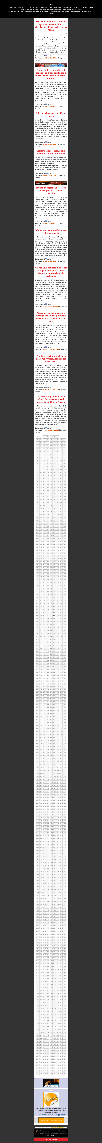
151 (41, 487)
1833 (37, 1044)
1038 (58, 779)
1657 (51, 984)
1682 (44, 993)
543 (58, 615)
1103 (64, 800)
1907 (44, 1068)
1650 (58, 981)
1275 (37, 859)
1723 (61, 1005)
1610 (44, 970)
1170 (47, 824)
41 (64, 449)
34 (41, 449)
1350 (47, 883)
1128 (58, 809)
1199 (54, 833)
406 (51, 571)
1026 (47, 776)
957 (58, 752)
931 (61, 743)
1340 (44, 880)
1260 (47, 853)
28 (51, 446)
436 (61, 580)
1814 (64, 1035)
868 (61, 722)
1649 (54, 981)
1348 (41, 883)
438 (37, 583)
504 (48, 603)
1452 (58, 916)
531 (48, 612)
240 (37, 517)
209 (54, 505)
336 (58, 547)
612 (48, 639)
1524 (58, 940)
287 (44, 532)
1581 (37, 961)
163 (51, 490)
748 (51, 684)
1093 (61, 797)
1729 (51, 1008)
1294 (41, 865)
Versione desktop (51, 1140)
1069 (41, 791)
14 (64, 440)
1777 (61, 1023)
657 (48, 654)
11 (54, 440)
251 (44, 520)
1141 (41, 815)
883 (51, 728)
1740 (58, 1011)
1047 (58, 782)
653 (65, 651)
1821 (58, 1038)
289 (51, 532)
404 (44, 571)
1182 (58, 827)
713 (54, 672)
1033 (41, 779)
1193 (64, 830)
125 (44, 478)
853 (41, 719)
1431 (47, 910)
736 (41, 681)
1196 (44, 833)
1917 (47, 1071)
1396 (51, 898)
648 (48, 651)
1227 (58, 842)
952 (41, 752)
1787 (64, 1026)
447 (37, 586)
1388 (54, 895)
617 (65, 639)
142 (41, 484)
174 (58, 493)
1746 (47, 1014)
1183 (61, 827)
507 (58, 603)
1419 (37, 907)
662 (65, 654)
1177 (41, 827)
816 (37, 708)
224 (44, 511)
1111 (61, 803)
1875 (58, 1056)
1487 (54, 928)
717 (37, 675)
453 (58, 586)
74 (54, 461)
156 (58, 487)
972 (48, 758)
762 (37, 690)
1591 (41, 964)
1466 (44, 922)
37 (51, 449)
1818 (47, 1038)
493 (41, 600)
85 (61, 463)
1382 (64, 892)
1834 (41, 1044)
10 (51, 440)
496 (51, 600)
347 (65, 550)
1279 (51, 859)
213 (37, 508)
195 (37, 502)
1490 (64, 928)
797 (65, 699)
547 (41, 618)
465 (37, 591)
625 (61, 642)
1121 (64, 806)
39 (58, 449)
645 (37, 651)
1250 (44, 850)
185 (65, 496)
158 (65, 487)
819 (48, 708)
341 (44, 550)
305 (44, 538)
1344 (58, 880)
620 (44, 642)
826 (41, 711)
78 (37, 463)
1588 (61, 961)
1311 (37, 871)
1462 (61, 919)
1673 (44, 990)
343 (51, 550)
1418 (64, 904)
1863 (47, 1053)
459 (48, 589)
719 (44, 675)
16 (41, 443)
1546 (41, 949)
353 (54, 553)
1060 (41, 788)
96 (37, 469)
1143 (47, 815)
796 (61, 699)
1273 (61, 856)
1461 (58, 919)
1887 (37, 1062)
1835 (44, 1044)
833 (65, 711)
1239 (37, 847)
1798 (41, 1032)
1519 (41, 940)
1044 (47, 782)
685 (51, 663)
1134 (47, 812)
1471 (61, 922)
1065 (58, 788)
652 (61, 651)
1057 (61, 785)
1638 (47, 978)
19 (51, 443)
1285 (41, 862)
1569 (58, 955)
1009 (51, 770)
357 (37, 556)
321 (37, 544)
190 (51, 499)
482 (65, 594)
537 (37, 615)
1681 (41, 993)
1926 (47, 1074)
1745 (44, 1014)
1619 (44, 973)
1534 (61, 943)
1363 (61, 886)
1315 (51, 871)
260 (44, 523)
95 (64, 466)
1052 (44, 785)
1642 (61, 978)
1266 (37, 856)
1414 (51, 904)
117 (48, 475)
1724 (64, 1005)
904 (61, 734)
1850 (64, 1047)
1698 (37, 999)
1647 (47, 981)
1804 (61, 1032)
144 (48, 484)
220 (61, 508)
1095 (37, 800)
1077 (37, 794)
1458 (47, 919)
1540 (51, 946)
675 (48, 660)
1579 (61, 958)
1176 (37, 827)
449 (44, 586)
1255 (61, 850)
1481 (64, 925)
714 (58, 672)
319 (61, 541)
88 (41, 466)
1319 (64, 871)
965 (54, 755)
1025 (44, 776)
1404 (47, 901)
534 (58, 612)
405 (48, 571)
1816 (41, 1038)
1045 (51, 782)
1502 (44, 934)
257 (65, 520)
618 (37, 642)
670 (61, 657)
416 (54, 574)
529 (41, 612)
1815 (37, 1038)
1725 (37, 1008)
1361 (54, 886)
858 (58, 719)
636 (37, 648)
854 (44, 719)
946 (51, 749)
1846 (51, 1047)
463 (61, 589)
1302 (37, 868)
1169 (44, 824)
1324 (51, 874)
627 (37, 645)
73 (51, 461)
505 (51, 603)
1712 (54, 1002)
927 (48, 743)
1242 (47, 847)
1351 (51, 883)
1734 (37, 1011)
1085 (64, 794)
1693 (51, 996)
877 (61, 725)
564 (37, 624)
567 (48, 624)
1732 (61, 1008)
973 (51, 758)
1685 (54, 993)
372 (58, 559)
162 (48, 490)
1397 (54, 898)
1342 (51, 880)
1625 (64, 973)
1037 (54, 779)
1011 (58, 770)
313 (41, 541)
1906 (41, 1068)
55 (51, 455)
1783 (51, 1026)
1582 (41, 961)
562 (61, 621)
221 (65, 508)
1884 (58, 1059)
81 (47, 463)
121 (61, 475)
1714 (61, 1002)
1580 (64, 958)
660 (58, 654)
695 (54, 666)
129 (58, 478)
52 (41, 455)
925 (41, 743)
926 (44, 743)
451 (51, 586)
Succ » (63, 437)
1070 (44, 791)
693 (48, 666)
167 (65, 490)
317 (54, 541)
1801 (51, 1032)
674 (44, 660)
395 (44, 568)
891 (48, 731)
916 (41, 740)
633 (58, 645)
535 (61, 612)
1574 (44, 958)
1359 (47, 886)
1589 (64, 961)
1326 (58, 874)
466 (41, 591)
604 (51, 636)
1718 (44, 1005)
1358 (44, 886)
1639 (51, 978)
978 (37, 761)
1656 (47, 984)
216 (48, 508)
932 (65, 743)
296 (44, 535)
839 (54, 714)
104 (65, 469)
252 (48, 520)
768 (58, 690)
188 (44, 499)
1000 (51, 767)
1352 (54, 883)
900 (48, 734)
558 (48, 621)
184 (61, 496)
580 (61, 627)
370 (51, 559)
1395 (47, 898)
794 (54, 699)
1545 (37, 949)
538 (41, 615)
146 (54, 484)
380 (54, 562)
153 (48, 487)
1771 (41, 1023)
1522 (51, 940)
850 (61, 717)
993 (58, 764)
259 (41, 523)
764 (44, 690)
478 (51, 594)
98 (44, 469)
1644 (37, 981)
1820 (54, 1038)
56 (54, 455)
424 (51, 577)
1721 (54, 1005)
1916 (44, 1071)
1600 (41, 967)
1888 (41, 1062)
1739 (54, 1011)
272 (54, 526)
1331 (44, 877)
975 (58, 758)
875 (54, 725)
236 (54, 514)
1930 (61, 1074)
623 (54, 642)
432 (48, 580)
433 (51, 580)
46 (51, 452)
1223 (44, 842)
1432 (51, 910)
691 (41, 666)
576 (48, 627)
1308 (58, 868)
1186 (41, 830)
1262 (54, 853)
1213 (41, 839)
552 (58, 618)
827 (44, 711)
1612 (51, 970)
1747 (51, 1014)
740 (54, 681)
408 (58, 571)
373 (61, 559)
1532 (54, 943)
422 (44, 577)
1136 (54, 812)
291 (58, 532)
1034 (44, 779)
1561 (61, 952)
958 (61, 752)
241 (41, 517)
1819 (51, 1038)
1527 (37, 943)
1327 (61, 874)
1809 (47, 1035)
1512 (47, 937)
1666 (51, 987)
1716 (37, 1005)
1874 (54, 1056)
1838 (54, 1044)
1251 (47, 850)
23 (64, 443)
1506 (58, 934)
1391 (64, 895)
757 (51, 687)
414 (48, 574)
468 (48, 591)
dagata (49, 56)
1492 (41, 931)
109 (51, 472)
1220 (64, 839)
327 (58, 544)
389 (54, 565)
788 (65, 696)
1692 (47, 996)
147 (58, 484)
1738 (51, 1011)
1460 (54, 919)
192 (58, 499)
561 (58, 621)
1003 (61, 767)
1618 (41, 973)
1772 (44, 1023)
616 (61, 639)
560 (54, 621)
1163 (54, 821)
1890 (47, 1062)
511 (41, 606)
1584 (47, 961)
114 (37, 475)
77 (64, 461)
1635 (37, 978)
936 (48, 746)
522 (48, 609)
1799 (44, 1032)
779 (65, 693)
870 (37, 725)
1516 (61, 937)
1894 (61, 1062)
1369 (51, 889)
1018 (51, 773)
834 (37, 714)
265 (61, 523)
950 (65, 749)
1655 (44, 984)
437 (65, 580)
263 (54, 523)
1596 (58, 964)
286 (41, 532)
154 (51, 487)
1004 (64, 767)
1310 (64, 868)
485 (44, 597)
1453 (61, 916)
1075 (61, 791)
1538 (44, 946)
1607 (64, 967)
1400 (64, 898)
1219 (61, 839)
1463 (64, 919)
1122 (37, 809)
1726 (41, 1008)
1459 (51, 919)
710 (44, 672)
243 (48, 517)
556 (41, 621)
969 (37, 758)
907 (41, 737)
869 (65, 722)
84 (58, 463)
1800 (47, 1032)
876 (58, 725)
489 (58, 597)
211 (61, 505)
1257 (37, 853)
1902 (58, 1065)
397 (51, 568)
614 (54, 639)
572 (65, 624)
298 (51, 535)
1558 (51, 952)
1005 (37, 770)
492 (37, 600)
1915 (41, 1071)
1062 (47, 788)
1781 (44, 1026)
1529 (44, 943)
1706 (64, 999)
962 (44, 755)
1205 (44, 836)
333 (48, 547)
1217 (54, 839)
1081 (51, 794)
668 (54, 657)
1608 (37, 970)
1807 (41, 1035)
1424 (54, 907)
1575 (47, 958)
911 (54, 737)
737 (44, 681)
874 (51, 725)
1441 (51, 913)
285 (37, 532)
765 (48, 690)
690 (37, 666)
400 (61, 568)
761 (65, 687)
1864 (51, 1053)
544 (61, 615)
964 (51, 755)
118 (51, 475)
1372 (61, 889)
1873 (51, 1056)
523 (51, 609)
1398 (58, 898)
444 (58, 583)
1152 (47, 818)
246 (58, 517)
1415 (54, 904)
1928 (54, 1074)
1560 (58, 952)
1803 (58, 1032)
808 (41, 705)
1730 (54, 1008)
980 (44, 761)
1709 (44, 1002)
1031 (64, 776)
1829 (54, 1041)
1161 (47, 821)
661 (61, 654)
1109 (54, 803)
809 (44, 705)
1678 (61, 990)
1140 (37, 815)
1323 (47, 874)
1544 (64, 946)
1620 (47, 973)
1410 (37, 904)
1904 (64, 1065)
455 (65, 586)
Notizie (37, 60)
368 (44, 559)
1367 (44, 889)
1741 (61, 1011)
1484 (44, 928)
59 (64, 455)
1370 (54, 889)
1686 (58, 993)
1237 (61, 845)
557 (44, 621)
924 (37, 743)
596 (54, 633)
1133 (44, 812)
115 (41, 475)
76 (61, 461)
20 (54, 443)
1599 (37, 967)
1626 (37, 975)
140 (65, 481)
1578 (58, 958)
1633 (61, 975)
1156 (61, 818)
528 (37, 612)
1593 (47, 964)
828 (48, 711)
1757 (54, 1017)
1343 (54, 880)
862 (41, 722)
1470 (58, 922)
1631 (54, 975)
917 (44, 740)
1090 (51, 797)
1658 (54, 984)
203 (65, 502)
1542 (58, 946)
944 (44, 749)
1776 (58, 1023)
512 (44, 606)
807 (37, 705)
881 (44, 728)
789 (37, 699)
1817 (44, 1038)
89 (44, 466)
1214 (44, 839)
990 (48, 764)
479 (54, 594)
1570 (61, 955)
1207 (51, 836)
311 (65, 538)
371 (54, 559)
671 (65, 657)
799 (41, 702)
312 (37, 541)
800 (44, 702)
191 (54, 499)
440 (44, 583)
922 (61, 740)
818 (44, 708)
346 (61, 550)
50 (64, 452)
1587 (58, 961)
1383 (37, 895)
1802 (54, 1032)
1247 (64, 847)
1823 (64, 1038)
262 (51, 523)
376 (41, 562)
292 (61, 532)
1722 (58, 1005)
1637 (44, 978)
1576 (51, 958)
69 (37, 461)
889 (41, 731)
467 (44, 591)
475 (41, 594)
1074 (58, 791)
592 (41, 633)
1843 (41, 1047)
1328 (64, 874)
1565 (44, 955)
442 (51, 583)
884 (54, 728)
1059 (37, 788)
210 (58, 505)
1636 (41, 978)
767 (54, 690)
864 (48, 722)
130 (61, 478)
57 (58, 455)
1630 (51, 975)
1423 (51, 907)
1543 (61, 946)
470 (54, 591)
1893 (58, 1062)
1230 (37, 845)
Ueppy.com (54, 1135)
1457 (44, 919)
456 (37, 589)
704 (54, 669)
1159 (41, 821)
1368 (47, 889)
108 (48, 472)
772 (41, 693)
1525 (61, 940)
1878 (37, 1059)
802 (51, 702)
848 (54, 717)
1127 (54, 809)
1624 (61, 973)
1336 (61, 877)
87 (37, 466)
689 (65, 663)
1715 (64, 1002)
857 (54, 719)
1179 (47, 827)
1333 (51, 877)
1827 (47, 1041)
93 (58, 466)
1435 (61, 910)
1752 (37, 1017)
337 (61, 547)
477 (48, 594)
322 (41, 544)
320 (65, 541)
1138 (61, 812)
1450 (51, 916)
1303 (41, 868)
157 (61, 487)
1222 (41, 842)
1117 (51, 806)
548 (44, 618)
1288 (51, 862)
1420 (41, 907)
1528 (41, 943)
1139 (64, 812)
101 (54, 469)
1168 (41, 824)
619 (41, 642)
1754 (44, 1017)
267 (37, 526)
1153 (51, 818)
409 (61, 571)
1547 (44, 949)
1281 (58, 859)
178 (41, 496)
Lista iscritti (46, 1131)
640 (51, 648)
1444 (61, 913)
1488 (58, 928)
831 (58, 711)
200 (54, 502)
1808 (44, 1035)
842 (65, 714)
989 (44, 764)
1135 (51, 812)
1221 (37, 842)
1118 (54, 806)
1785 (58, 1026)
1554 (37, 952)
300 (58, 535)
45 (47, 452)
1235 (54, 845)
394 (41, 568)
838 (51, 714)
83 (54, 463)
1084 (61, 794)
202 (61, 502)
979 (41, 761)
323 (44, 544)
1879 (41, 1059)
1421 (44, 907)
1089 (47, 797)
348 (37, 553)
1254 (58, 850)
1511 (44, 937)
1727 (44, 1008)
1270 (51, 856)
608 (65, 636)
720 (48, 675)
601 (41, 636)
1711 (51, 1002)
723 (58, 675)
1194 (37, 833)
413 (44, 574)
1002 (58, 767)
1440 (47, 913)
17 (44, 443)
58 (61, 455)
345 (58, 550)
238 (61, 514)
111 (58, 472)
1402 (41, 901)
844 (41, 717)
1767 (58, 1020)
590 (65, 630)
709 (41, 672)
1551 (58, 949)
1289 (54, 862)
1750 (61, 1014)
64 (51, 458)
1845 (47, 1047)
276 (37, 529)
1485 (47, 928)
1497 (58, 931)
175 (61, 493)
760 (61, 687)
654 (37, 654)
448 (41, 586)
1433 (54, 910)
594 (48, 633)
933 (37, 746)
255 (58, 520)
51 (37, 455)
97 (41, 469)
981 (48, 761)
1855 (51, 1050)
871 (41, 725)
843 (37, 717)
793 (51, 699)
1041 (37, 782)
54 (47, 455)
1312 (41, 871)
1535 (64, 943)
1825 (41, 1041)
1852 (41, 1050)
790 (41, 699)
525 (58, 609)
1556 (44, 952)
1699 (41, 999)
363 (58, 556)
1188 (47, 830)
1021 (61, 773)
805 (61, 702)
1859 (64, 1050)
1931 (64, 1074)
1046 (54, 782)
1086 (37, 797)
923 (65, 740)
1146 (58, 815)
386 (44, 565)
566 (44, 624)
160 (41, 490)
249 (37, 520)
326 (54, 544)
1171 (51, 824)
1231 (41, 845)
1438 (41, 913)
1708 (41, 1002)
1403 (44, 901)
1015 (41, 773)
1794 (58, 1029)
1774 (51, 1023)
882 (48, 728)
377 (44, 562)
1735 (41, 1011)
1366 (41, 889)
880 (41, 728)
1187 (44, 830)
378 (48, 562)
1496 (54, 931)
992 (54, 764)
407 (54, 571)
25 (41, 446)
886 (61, 728)
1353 (58, 883)
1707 (37, 1002)
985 (61, 761)
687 (58, 663)
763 (41, 690)
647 (44, 651)
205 (41, 505)
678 (58, 660)
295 (41, 535)
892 (51, 731)
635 (65, 645)
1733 (64, 1008)
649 (51, 651)
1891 (51, 1062)
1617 (37, 973)
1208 (54, 836)
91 (51, 466)
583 (41, 630)
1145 (54, 815)
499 (61, 600)
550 (51, 618)
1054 (51, 785)
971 (44, 758)
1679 (64, 990)
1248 (37, 850)
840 (58, 714)
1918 (51, 1071)
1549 (51, 949)
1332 (47, 877)
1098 (47, 800)
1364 (64, 886)
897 (37, 734)
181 (51, 496)
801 (48, 702)
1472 (64, 922)
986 (65, 761)
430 (41, 580)
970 (41, 758)
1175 (64, 824)
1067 (64, 788)
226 (51, 511)
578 (54, 627)
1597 (61, 964)
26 (44, 446)
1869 (37, 1056)
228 (58, 511)
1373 (64, 889)
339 (37, 550)
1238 (64, 845)
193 (61, 499)
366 (37, 559)
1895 (64, 1062)
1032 (37, 779)
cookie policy (77, 9)
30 (58, 446)
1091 (54, 797)
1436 (64, 910)
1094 (64, 797)
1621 (51, 973)
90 (47, 466)
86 (64, 463)
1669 (61, 987)
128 (54, 478)
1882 (51, 1059)
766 (51, 690)
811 (51, 705)
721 (51, 675)
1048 (61, 782)
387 (48, 565)
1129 (61, 809)
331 (41, 547)
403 (41, 571)
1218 (58, 839)
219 (58, 508)
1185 (37, 830)
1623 (58, 973)
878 (65, 725)
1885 (61, 1059)
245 (54, 517)
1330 (41, 877)
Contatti (47, 1133)
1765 (51, 1020)
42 (37, 452)
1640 (54, 978)
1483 (41, 928)
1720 (51, 1005)
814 (61, 705)
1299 (58, 865)
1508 (64, 934)
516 (58, 606)
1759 (61, 1017)
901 (51, 734)
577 (51, 627)
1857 (58, 1050)
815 (65, 705)
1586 (54, 961)
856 (51, 719)
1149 (37, 818)
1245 (58, 847)
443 (54, 583)
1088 (44, 797)
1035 (47, 779)
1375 (41, 892)
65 (54, 458)
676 (51, 660)
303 (37, 538)
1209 (58, 836)
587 (54, 630)
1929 (58, 1074)
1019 (54, 773)
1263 (58, 853)
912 (58, 737)
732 (58, 678)
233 (44, 514)
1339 (41, 880)
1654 (41, 984)
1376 (44, 892)
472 (61, 591)
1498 (61, 931)
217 (51, 508)
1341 (47, 880)
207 (48, 505)
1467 (47, 922)
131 (65, 478)
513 (48, 606)
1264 (61, 853)
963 (48, 755)
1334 (54, 877)
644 (65, 648)
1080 (47, 794)
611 (44, 639)
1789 (41, 1029)
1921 (61, 1071)
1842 (37, 1047)
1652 (64, 981)
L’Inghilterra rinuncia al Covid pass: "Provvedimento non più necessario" (51, 359)
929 (54, 743)
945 (48, 749)
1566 (47, 955)
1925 (44, 1074)
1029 (58, 776)
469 (51, 591)
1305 (47, 868)
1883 (54, 1059)
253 (51, 520)
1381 (61, 892)
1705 (61, 999)
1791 (47, 1029)
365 (65, 556)
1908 (47, 1068)
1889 (44, 1062)
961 (41, 755)
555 (37, 621)
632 (54, 645)
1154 (54, 818)
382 (61, 562)
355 (61, 553)
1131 (37, 812)
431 (44, 580)
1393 (41, 898)
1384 (41, 895)
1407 (58, 901)
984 (58, 761)
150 (37, 487)
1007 (44, 770)
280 (51, 529)
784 (51, 696)
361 (51, 556)
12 (58, 440)
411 (37, 574)
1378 (51, 892)
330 (37, 547)
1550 (54, 949)
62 (44, 458)
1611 (47, 970)
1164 (58, 821)
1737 (47, 1011)
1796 (64, 1029)
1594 (51, 964)
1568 (54, 955)
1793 (54, 1029)
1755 (47, 1017)
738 (48, 681)
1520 (44, 940)
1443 (58, 913)
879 (37, 728)
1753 (41, 1017)
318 (58, 541)
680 (65, 660)
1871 (44, 1056)
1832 (64, 1041)
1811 (54, 1035)
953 (44, 752)
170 (44, 493)
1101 (58, 800)
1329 (37, 877)
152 (44, 487)
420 (37, 577)
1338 (37, 880)
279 (48, 529)
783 (48, 696)
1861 (41, 1053)
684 (48, 663)
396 (48, 568)
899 (44, 734)
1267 (41, 856)
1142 (44, 815)
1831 (61, 1041)
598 (61, 633)
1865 (54, 1053)
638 (44, 648)
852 (37, 719)
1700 (44, 999)
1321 (41, 874)
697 (61, 666)
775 (51, 693)
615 (58, 639)
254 (54, 520)
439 (41, 583)
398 (54, 568)
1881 (47, 1059)
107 (44, 472)
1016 (44, 773)
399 (58, 568)
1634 (64, 975)
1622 (54, 973)
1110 (58, 803)
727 (41, 678)
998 (44, 767)
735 (37, 681)
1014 (37, 773)
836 (44, 714)
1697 (64, 996)
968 (65, 755)
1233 (47, 845)
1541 (54, 946)
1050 (37, 785)
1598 (64, 964)
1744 (41, 1014)
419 (65, 574)
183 (58, 496)
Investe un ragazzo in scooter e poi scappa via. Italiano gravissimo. (51, 190)
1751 (64, 1014)
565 (41, 624)
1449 (47, 916)
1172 (54, 824)
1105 (41, 803)
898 (41, 734)
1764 (47, 1020)
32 (64, 446)
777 (58, 693)
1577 (54, 958)
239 (65, 514)
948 (58, 749)
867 (58, 722)
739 (51, 681)
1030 (61, 776)
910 (51, 737)
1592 (44, 964)
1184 (64, 827)
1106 (44, 803)
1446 (37, 916)
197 (44, 502)
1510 (41, 937)
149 (65, 484)
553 (61, 618)
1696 (61, 996)
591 (37, 633)
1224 (47, 842)
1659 (58, 984)
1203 (37, 836)
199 (51, 502)
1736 (44, 1011)
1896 (37, 1065)
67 (61, 458)
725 (65, 675)
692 (44, 666)
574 (41, 627)
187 (41, 499)
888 (37, 731)
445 (61, 583)
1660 (61, 984)
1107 (47, 803)
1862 (44, 1053)
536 (65, 612)
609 (37, 639)
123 (37, 478)
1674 (47, 990)
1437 (37, 913)
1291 (61, 862)
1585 (51, 961)
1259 (44, 853)
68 (64, 458)
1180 (51, 827)
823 (61, 708)
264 (58, 523)
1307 (54, 868)
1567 (51, 955)
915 (37, 740)
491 (65, 597)
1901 (54, 1065)
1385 (44, 895)
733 (61, 678)
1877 (64, 1056)
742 (61, 681)
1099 (51, 800)
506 (54, 603)
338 (65, 547)
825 (37, 711)
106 (41, 472)
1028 (54, 776)
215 (44, 508)
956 (54, 752)
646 (41, 651)
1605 (58, 967)
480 (58, 594)
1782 (47, 1026)
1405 (51, 901)
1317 (58, 871)
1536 (37, 946)
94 (61, 466)
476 (44, 594)
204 (37, 505)
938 (54, 746)
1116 (47, 806)
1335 (58, 877)
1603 (51, 967)
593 (44, 633)
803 (54, 702)
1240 (41, 847)
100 (51, 469)
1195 (41, 833)
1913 (64, 1068)
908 (44, 737)
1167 (37, 824)
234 (48, 514)
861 (37, 722)
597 (58, 633)
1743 (37, 1014)
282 (58, 529)
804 (58, 702)
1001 (54, 767)
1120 (61, 806)
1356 (37, 886)
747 (48, 684)
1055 (54, 785)
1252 (51, 850)
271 (51, 526)
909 (48, 737)
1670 (64, 987)
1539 (47, 946)
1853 (44, 1050)
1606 (61, 967)
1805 (64, 1032)
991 (51, 764)
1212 (37, 839)
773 (44, 693)
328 (61, 544)
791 (44, 699)
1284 (37, 862)
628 (41, 645)
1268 (44, 856)
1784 (54, 1026)
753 (37, 687)
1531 (51, 943)
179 (44, 496)
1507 (61, 934)
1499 (64, 931)
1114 (41, 806)
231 (37, 514)
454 (61, 586)
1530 (47, 943)
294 (37, 535)
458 (44, 589)
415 (51, 574)
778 (61, 693)
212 (65, 505)
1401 (37, 901)
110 (54, 472)
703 (51, 669)
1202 (64, 833)
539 (44, 615)
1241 (44, 847)
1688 (64, 993)
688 (61, 663)
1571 (64, 955)
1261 (51, 853)
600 (37, 636)
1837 (51, 1044)
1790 (44, 1029)
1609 (41, 970)
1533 (58, 943)
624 (58, 642)
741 (58, 681)
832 (61, 711)
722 (54, 675)
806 (65, 702)
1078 (41, 794)
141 (37, 484)
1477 (51, 925)
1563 (37, 955)
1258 (41, 853)
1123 (41, 809)
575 (44, 627)
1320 (37, 874)
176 (65, 493)
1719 (47, 1005)
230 (65, 511)
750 (58, 684)
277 (41, 529)
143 (44, 484)
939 (58, 746)
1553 (64, 949)
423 (48, 577)
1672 (41, 990)
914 (65, 737)
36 (47, 449)
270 (48, 526)
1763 (44, 1020)
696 (58, 666)
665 (44, 657)
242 (44, 517)
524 (54, 609)
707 (65, 669)
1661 (64, 984)
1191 (58, 830)
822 (58, 708)
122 (65, 475)
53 (44, 455)
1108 (51, 803)
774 (48, 693)
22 (61, 443)
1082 (54, 794)
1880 (44, 1059)
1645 (41, 981)
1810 (51, 1035)
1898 (44, 1065)
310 (61, 538)
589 (61, 630)
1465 (41, 922)
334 (51, 547)
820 (51, 708)
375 (37, 562)
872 (44, 725)
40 (61, 449)
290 (54, 532)
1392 (37, 898)
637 (41, 648)
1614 (58, 970)
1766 (54, 1020)
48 (58, 452)
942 (37, 749)
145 (51, 484)
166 (61, 490)
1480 (61, 925)
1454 (64, 916)
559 (51, 621)
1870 (41, 1056)
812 (54, 705)
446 (65, 583)
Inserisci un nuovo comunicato (51, 1120)
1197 (47, 833)
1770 (37, 1023)
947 (54, 749)
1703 (54, 999)
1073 (54, 791)
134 (44, 481)
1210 (61, 836)
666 (48, 657)
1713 (58, 1002)
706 (61, 669)
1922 (64, 1071)
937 (51, 746)
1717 (41, 1005)
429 (37, 580)
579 (58, 627)
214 (41, 508)
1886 (64, 1059)
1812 (58, 1035)
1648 (51, 981)
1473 (37, 925)
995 (65, 764)
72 (47, 461)
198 (48, 502)
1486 (51, 928)
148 (61, 484)
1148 (64, 815)
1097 (44, 800)
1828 (51, 1041)
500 (65, 600)
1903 (61, 1065)
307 (51, 538)
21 (58, 443)
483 (37, 597)
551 (54, 618)
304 (41, 538)
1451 (54, 916)
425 (54, 577)
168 (37, 493)
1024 (41, 776)
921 (58, 740)
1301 (64, 865)
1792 (51, 1029)
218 (54, 508)
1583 (44, 961)
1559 (54, 952)
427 (61, 577)
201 (58, 502)
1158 (37, 821)
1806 (37, 1035)
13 (61, 440)
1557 (47, 952)
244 (51, 517)
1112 (64, 803)
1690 (41, 996)
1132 (41, 812)
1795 (61, 1029)
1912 (61, 1068)
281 (54, 529)
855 (48, 719)
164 (54, 490)
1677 (58, 990)
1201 (61, 833)
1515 (58, 937)
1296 (47, 865)
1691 (44, 996)
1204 (41, 836)
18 (47, 443)
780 (37, 696)
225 (48, 511)
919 (51, 740)
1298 (54, 865)
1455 (37, 919)
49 (61, 452)
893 (54, 731)
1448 (44, 916)
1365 (37, 889)
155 (54, 487)
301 (61, 535)
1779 (37, 1026)
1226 (54, 842)
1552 (61, 949)
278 (44, 529)
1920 (58, 1071)
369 (48, 559)
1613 (54, 970)
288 (48, 532)
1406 (54, 901)
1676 (54, 990)
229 (61, 511)
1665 (47, 987)
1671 (37, 990)
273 (58, 526)
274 (61, 526)
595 (51, 633)
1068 (37, 791)
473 (65, 591)
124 (41, 478)
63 (47, 458)
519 (37, 609)
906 (37, 737)
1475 (44, 925)
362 (54, 556)
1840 (61, 1044)
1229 (64, 842)
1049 (64, 782)
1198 (51, 833)
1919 (54, 1071)
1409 (64, 901)
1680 (37, 993)
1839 (58, 1044)
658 (51, 654)
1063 (51, 788)
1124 (44, 809)
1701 (47, 999)
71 (44, 461)
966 (58, 755)
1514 (54, 937)
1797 (37, 1032)
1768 (61, 1020)
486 (48, 597)
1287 (47, 862)
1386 (47, 895)
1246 (61, 847)
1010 (54, 770)
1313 (44, 871)
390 (58, 565)
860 (65, 719)
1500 (37, 934)
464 (65, 589)
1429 (41, 910)
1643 (64, 978)
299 (54, 535)
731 (54, 678)
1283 (64, 859)
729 (48, 678)
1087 (41, 797)
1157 (64, 818)
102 (58, 469)
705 (58, 669)
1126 (51, 809)
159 (37, 490)
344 (54, 550)
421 (41, 577)
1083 (58, 794)
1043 (44, 782)
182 (54, 496)
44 (44, 452)
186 (37, 499)
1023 (37, 776)
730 (51, 678)
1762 (41, 1020)
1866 (58, 1053)
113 (65, 472)
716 (65, 672)
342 (48, 550)
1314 (47, 871)
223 (41, 511)
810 (48, 705)
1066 (61, 788)
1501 (41, 934)
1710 (47, 1002)
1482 (37, 928)
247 (61, 517)
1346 (64, 880)
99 (47, 469)
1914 (37, 1071)
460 (51, 589)
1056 (58, 785)
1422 (47, 907)
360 (48, 556)
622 (51, 642)
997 (41, 767)
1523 (54, 940)
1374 (37, 892)
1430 (44, 910)
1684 (51, 993)
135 (48, 481)
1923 (37, 1074)
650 (54, 651)
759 (58, 687)
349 (41, 553)
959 (65, 752)
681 (37, 663)
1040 (64, 779)
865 (51, 722)
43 (41, 452)
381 (58, 562)
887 (65, 728)
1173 (58, 824)
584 (44, 630)
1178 (44, 827)
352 (51, 553)
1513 (51, 937)
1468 (51, 922)
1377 (47, 892)
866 (54, 722)
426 (58, 577)
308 (54, 538)
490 (61, 597)
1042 (41, 782)
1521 (47, 940)
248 (65, 517)
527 (65, 609)
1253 (54, 850)
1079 (44, 794)
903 (58, 734)
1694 (54, 996)
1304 (44, 868)
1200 (58, 833)
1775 (54, 1023)
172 (51, 493)
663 (37, 657)
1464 (37, 922)
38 (54, 449)
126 (48, 478)
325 (51, 544)
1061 (44, 788)
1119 (58, 806)
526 (61, 609)
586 (51, 630)
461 (54, 589)
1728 (47, 1008)
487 (51, 597)
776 (54, 693)
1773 (47, 1023)
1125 (47, 809)
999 (48, 767)
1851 (37, 1050)
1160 (44, 821)
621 (48, 642)
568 (51, 624)
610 (41, 639)
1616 (64, 970)
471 (58, 591)
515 (54, 606)
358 (41, 556)
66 (58, 458)
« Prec (38, 437)
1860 (37, 1053)
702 (48, 669)
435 (58, 580)
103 (61, 469)
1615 (61, 970)
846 (48, 717)
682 (41, 663)
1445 (64, 913)
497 (54, 600)
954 (48, 752)
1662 (37, 987)
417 (58, 574)
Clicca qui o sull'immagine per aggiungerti (51, 1115)
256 (61, 520)
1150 (41, 818)
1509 (37, 937)
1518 (37, 940)
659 (54, 654)
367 (41, 559)
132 (37, 481)
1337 (64, 877)
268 (41, 526)
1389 (58, 895)
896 (65, 731)
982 (51, 761)
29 (54, 446)
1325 (54, 874)
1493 (44, 931)
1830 (58, 1041)
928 (51, 743)
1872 (47, 1056)
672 (37, 660)
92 (54, 466)
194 (65, 499)
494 (44, 600)
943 (41, 749)
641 (54, 648)
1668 (58, 987)
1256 (64, 850)
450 (48, 586)
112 (61, 472)
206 (44, 505)
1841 (64, 1044)
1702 (51, 999)
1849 (61, 1047)
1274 (64, 856)
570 (58, 624)
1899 (47, 1065)
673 (41, 660)
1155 (58, 818)
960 (37, 755)
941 (65, 746)
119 (54, 475)
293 (65, 532)
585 (48, 630)
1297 (51, 865)
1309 (61, 868)
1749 (58, 1014)
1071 (47, 791)
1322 (44, 874)
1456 (41, 919)
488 (54, 597)
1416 (58, 904)
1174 (61, 824)
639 (48, 648)
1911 (58, 1068)
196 (41, 502)
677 (54, 660)
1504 (51, 934)
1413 (47, 904)
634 (61, 645)
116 (44, 475)
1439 (44, 913)
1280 (54, 859)
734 (65, 678)
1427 (64, 907)
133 (41, 481)
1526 (64, 940)
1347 (37, 883)
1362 (58, 886)
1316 (54, 871)
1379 (54, 892)
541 (51, 615)
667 (51, 657)
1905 (37, 1068)
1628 (44, 975)
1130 (64, 809)
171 (48, 493)
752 (65, 684)
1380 (58, 892)
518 (65, 606)
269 (44, 526)
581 (65, 627)
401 (65, 568)
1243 (51, 847)
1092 (58, 797)
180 (48, 496)
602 (44, 636)
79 (41, 463)
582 (37, 630)
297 (48, 535)
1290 (58, 862)
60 (37, 458)
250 (41, 520)
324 (48, 544)
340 (41, 550)
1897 (41, 1065)
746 (44, 684)
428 (65, 577)
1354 (61, 883)
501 (37, 603)
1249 (41, 850)
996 (37, 767)
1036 (51, 779)
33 (37, 449)
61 (41, 458)
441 (48, 583)
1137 (58, 812)
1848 (58, 1047)
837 (48, 714)
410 (65, 571)
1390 (61, 895)
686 (54, 663)
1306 (51, 868)
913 (61, 737)
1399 (61, 898)
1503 (47, 934)
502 (41, 603)
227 (54, 511)
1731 (58, 1008)
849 (58, 717)
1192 (61, 830)
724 (61, 675)
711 (48, 672)
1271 (54, 856)
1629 (47, 975)
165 (58, 490)
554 (65, 618)
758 (54, 687)
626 (65, 642)
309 (58, 538)
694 (51, 666)
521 (44, 609)
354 (58, 553)
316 (51, 541)
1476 (47, 925)
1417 (61, 904)
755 (44, 687)
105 (37, 472)
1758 (58, 1017)
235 (51, 514)
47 (54, 452)
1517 (64, 937)
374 (65, 559)
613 (51, 639)
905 (65, 734)
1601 (44, 967)
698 (65, 666)
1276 (41, 859)
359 (44, 556)
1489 (61, 928)
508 (61, 603)
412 (41, 574)
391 (61, 565)
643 (61, 648)
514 (51, 606)
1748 (54, 1014)
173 (54, 493)
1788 (37, 1029)
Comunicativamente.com (57, 1133)
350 (44, 553)
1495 (51, 931)
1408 (61, 901)
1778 (64, 1023)
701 (44, 669)
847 (51, 717)
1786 (61, 1026)
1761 (37, 1020)
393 (37, 568)
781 (41, 696)
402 (37, 571)
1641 (58, 978)
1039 (61, 779)
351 (48, 553)
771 (37, 693)
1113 (37, 806)
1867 (61, 1053)
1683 (47, 993)
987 (37, 764)
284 (65, 529)
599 (65, 633)
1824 (37, 1041)
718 (41, 675)
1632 (58, 975)
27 (47, 446)
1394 (44, 898)
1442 (54, 913)
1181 (54, 827)
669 (58, 657)
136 (51, 481)
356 (65, 553)
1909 (51, 1068)
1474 (41, 925)
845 (44, 717)
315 (48, 541)
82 (51, 463)
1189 (51, 830)
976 (61, 758)
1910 (54, 1068)
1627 (41, 975)
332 (44, 547)
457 (41, 589)
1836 (47, 1044)
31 (61, 446)
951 (37, 752)
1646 (44, 981)
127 (51, 478)
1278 (47, 859)
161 (44, 490)
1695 (58, 996)
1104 (37, 803)
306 (48, 538)
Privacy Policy (54, 1131)
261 (48, 523)
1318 (61, 871)
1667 (54, 987)
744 (37, 684)
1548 (47, 949)
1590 (37, 964)
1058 (64, 785)
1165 (61, 821)
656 (44, 654)
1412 (44, 904)
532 (51, 612)
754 (41, 687)
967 (61, 755)
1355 (64, 883)
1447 (41, 916)
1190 (54, 830)
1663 (41, 987)
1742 (64, 1011)
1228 (61, 842)
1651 (61, 981)
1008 (47, 770)
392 (65, 565)
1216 (51, 839)
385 (41, 565)
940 (61, 746)
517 (61, 606)
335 (54, 547)
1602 (47, 967)
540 (48, 615)
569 (54, 624)
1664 (44, 987)
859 (61, 719)
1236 (58, 845)
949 (61, 749)
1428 (37, 910)
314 (44, 541)
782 (44, 696)
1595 (54, 964)
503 (44, 603)
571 (61, 624)
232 (41, 514)
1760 (64, 1017)
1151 (44, 818)
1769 (64, 1020)
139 (61, 481)
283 (61, 529)
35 (44, 449)
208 (51, 505)
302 (65, 535)
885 (58, 728)
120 (58, 475)
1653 (37, 984)
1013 (64, 770)
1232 (44, 845)
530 (44, 612)
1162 (51, 821)
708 (37, 672)
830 (54, 711)
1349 (44, 883)
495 (48, 600)
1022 (64, 773)
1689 (37, 996)
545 (65, 615)
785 (54, 696)
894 (58, 731)
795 (58, 699)
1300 (61, 865)
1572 (37, 958)
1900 (51, 1065)
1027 (51, 776)
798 (37, 702)
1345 (61, 880)
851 (65, 717)
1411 (41, 904)
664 (41, 657)
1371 (58, 889)
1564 (41, 955)
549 (48, 618)
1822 (61, 1038)
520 (41, 609)
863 (44, 722)
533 (54, 612)
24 (37, 446)
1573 (41, 958)
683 (44, 663)
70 (41, 461)
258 (37, 523)
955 (51, 752)
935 (44, 746)
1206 (47, 836)
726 (37, 678)
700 (41, 669)
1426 (61, 907)
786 (58, 696)
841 (61, 714)
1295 (44, 865)
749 (54, 684)
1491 (37, 931)
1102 (61, 800)
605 (54, 636)
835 (41, 714)
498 (58, 600)
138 (58, 481)
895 (61, 731)
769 (61, 690)
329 (65, 544)
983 (54, 761)
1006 (41, 770)
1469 (54, 922)
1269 (47, 856)
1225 (51, 842)
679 (61, 660)
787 (61, 696)
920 (54, 740)
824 (65, 708)
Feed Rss (39, 1131)
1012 (61, 770)
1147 (61, 815)
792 (48, 699)
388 (51, 565)
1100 (54, 800)
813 (58, 705)
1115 (44, 806)
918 (48, 740)
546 (37, 618)
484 (41, 597)
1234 (51, 845)
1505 (54, 934)
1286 (44, 862)
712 (51, 672)
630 (48, 645)
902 (54, 734)
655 (41, 654)
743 (65, 681)
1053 (47, 785)
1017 (47, 773)
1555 (41, 952)
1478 (54, 925)
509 (65, 603)
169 (41, 493)
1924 (41, 1074)
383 (65, 562)
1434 (58, 910)
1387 (51, 895)
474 (37, 594)
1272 (58, 856)
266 (65, 523)
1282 (61, 859)
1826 (44, 1041)
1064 (54, 788)
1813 (61, 1035)
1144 (51, 815)
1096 (41, 800)
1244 (54, 847)
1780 (41, 1026)
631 (51, 645)
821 (54, 708)
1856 (54, 1050)
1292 (64, 862)
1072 (51, 791)
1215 (47, 839)
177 (37, 496)
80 (44, 463)
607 (61, 636)
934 (41, 746)
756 (48, 687)
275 (65, 526)
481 (61, 594)
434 (54, 580)
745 (41, 684)
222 (37, 511)
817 (41, 708)
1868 (64, 1053)
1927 (51, 1074)
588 (58, 630)
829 (51, 711)
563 (65, 621)
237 (58, 514)
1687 (61, 993)
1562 (64, 952)
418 (61, 574)
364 (61, 556)
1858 (61, 1050)
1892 (54, 1062)
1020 (58, 773)
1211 (64, 836)
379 (51, 562)
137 (54, 481)
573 (37, 627)
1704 (58, 999)
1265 (64, 853)
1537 (41, 946)
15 (37, 443)
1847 (54, 1047)
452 (54, 586)
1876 (61, 1056)
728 (44, 678)
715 (61, 672)
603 (48, 636)
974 (54, 758)
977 (65, 758)
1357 (41, 886)
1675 (51, 990)
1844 (44, 1047)
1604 (54, 967)
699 (37, 669)
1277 (44, 859)
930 (58, 743)
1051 (41, 785)
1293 (37, 865)
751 (61, 684)
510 (37, 606)
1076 (64, 791)
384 (37, 565)
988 (41, 764)
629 (44, 645)
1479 (58, 925)
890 (44, 731)
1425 (58, 907)
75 (58, 461)
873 (48, 725)
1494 (47, 931)
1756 (51, 1017)
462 (58, 589)
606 (58, 636)
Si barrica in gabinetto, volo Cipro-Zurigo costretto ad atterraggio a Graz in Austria (51, 399)
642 (58, 648)
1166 (64, 821)
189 (48, 499)
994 (61, 764)
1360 (51, 886)
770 (65, 690)
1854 (47, 1050)
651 (58, 651)
